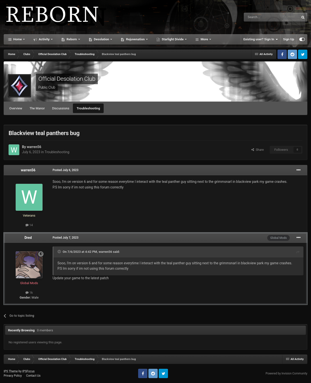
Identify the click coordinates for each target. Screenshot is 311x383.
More (204, 39)
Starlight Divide (172, 39)
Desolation (101, 39)
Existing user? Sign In (261, 39)
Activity (44, 39)
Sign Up (288, 39)
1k (29, 292)
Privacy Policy (13, 375)
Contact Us (33, 375)
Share (257, 149)
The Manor (37, 108)
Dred (28, 238)
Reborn (72, 39)
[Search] (260, 17)
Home (17, 39)
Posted (65, 170)
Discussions (60, 108)
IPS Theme (11, 371)
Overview (15, 108)
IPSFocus (28, 371)
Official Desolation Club (66, 78)
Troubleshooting (88, 108)
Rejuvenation (135, 39)
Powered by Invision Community (286, 373)
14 (29, 225)
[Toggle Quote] (59, 252)
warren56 (34, 147)
